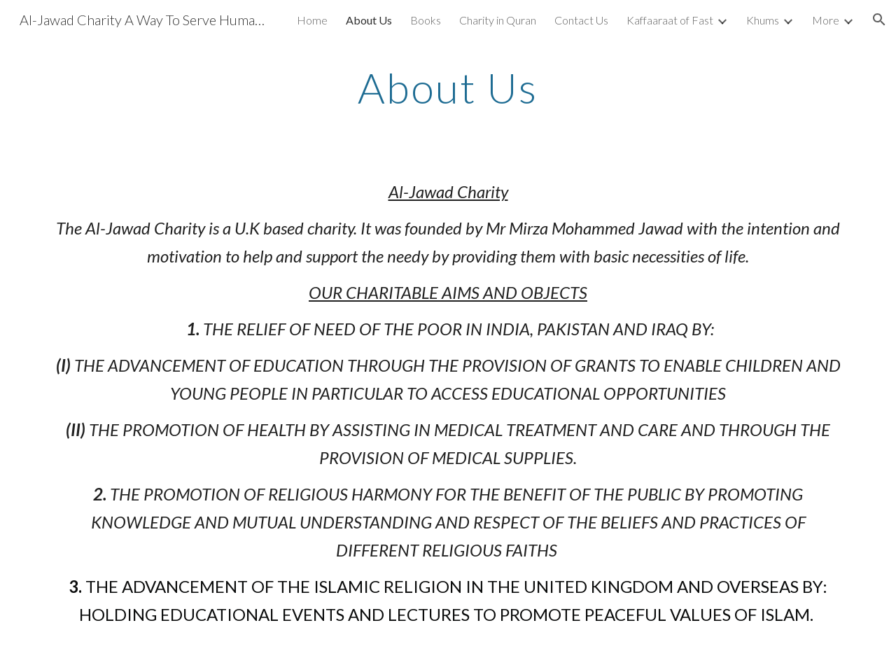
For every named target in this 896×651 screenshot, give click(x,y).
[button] (879, 19)
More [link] (825, 20)
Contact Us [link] (581, 20)
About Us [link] (369, 20)
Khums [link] (762, 20)
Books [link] (425, 20)
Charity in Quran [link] (497, 20)
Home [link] (312, 20)
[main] (448, 87)
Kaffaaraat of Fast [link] (669, 20)
